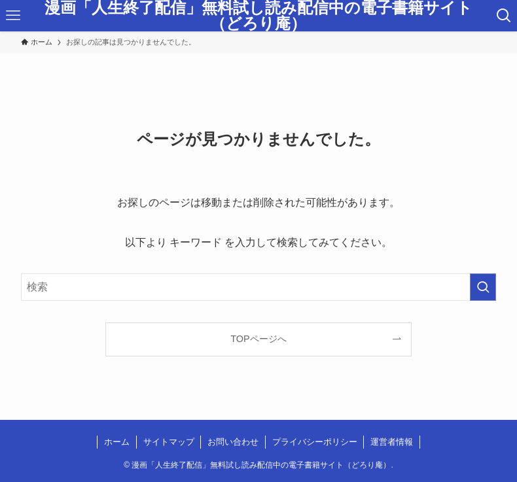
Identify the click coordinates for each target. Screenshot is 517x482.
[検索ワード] (259, 287)
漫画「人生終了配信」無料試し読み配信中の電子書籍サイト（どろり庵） (258, 15)
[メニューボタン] (13, 15)
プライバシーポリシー (314, 442)
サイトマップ (168, 442)
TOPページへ (258, 339)
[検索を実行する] (483, 287)
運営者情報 (391, 442)
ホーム (117, 442)
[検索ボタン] (503, 15)
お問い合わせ (232, 442)
